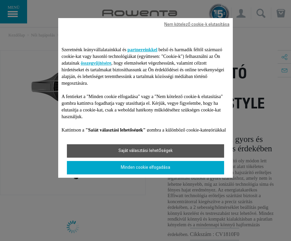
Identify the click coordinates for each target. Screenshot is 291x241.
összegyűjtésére (96, 63)
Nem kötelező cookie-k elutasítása (196, 24)
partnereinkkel (142, 49)
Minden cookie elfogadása (145, 167)
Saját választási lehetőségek (145, 151)
